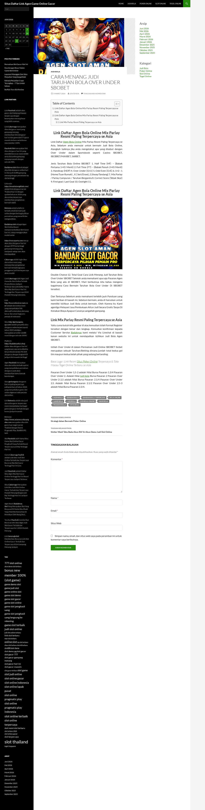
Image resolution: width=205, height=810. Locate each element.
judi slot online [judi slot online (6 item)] (13, 629)
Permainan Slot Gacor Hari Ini (16, 64)
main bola (103, 401)
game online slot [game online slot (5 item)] (13, 591)
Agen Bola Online (72, 141)
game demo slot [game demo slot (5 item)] (13, 584)
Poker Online (146, 4)
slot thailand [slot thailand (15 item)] (16, 741)
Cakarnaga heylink (17, 455)
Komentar (57, 459)
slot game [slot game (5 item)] (23, 670)
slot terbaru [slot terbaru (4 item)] (19, 728)
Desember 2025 (147, 44)
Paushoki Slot (10, 148)
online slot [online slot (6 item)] (11, 642)
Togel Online (175, 4)
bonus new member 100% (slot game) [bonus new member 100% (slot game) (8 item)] (15, 575)
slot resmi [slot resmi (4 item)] (9, 728)
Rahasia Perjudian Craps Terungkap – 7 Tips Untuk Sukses (15, 83)
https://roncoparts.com (14, 240)
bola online (115, 398)
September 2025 (147, 53)
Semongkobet (13, 536)
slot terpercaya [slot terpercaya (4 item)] (12, 736)
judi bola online (87, 401)
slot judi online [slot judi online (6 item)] (13, 674)
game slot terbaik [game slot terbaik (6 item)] (15, 625)
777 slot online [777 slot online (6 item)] (13, 563)
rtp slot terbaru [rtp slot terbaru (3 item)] (22, 642)
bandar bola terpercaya (94, 398)
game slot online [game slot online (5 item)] (13, 602)
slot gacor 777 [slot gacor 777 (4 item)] (11, 654)
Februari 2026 (146, 39)
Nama (54, 497)
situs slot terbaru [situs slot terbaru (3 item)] (11, 645)
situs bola (74, 405)
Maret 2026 (145, 36)
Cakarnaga (12, 127)
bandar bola (73, 398)
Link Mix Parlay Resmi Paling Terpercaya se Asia (80, 122)
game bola (58, 401)
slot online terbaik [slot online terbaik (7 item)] (16, 716)
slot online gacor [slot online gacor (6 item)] (14, 678)
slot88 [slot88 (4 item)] (7, 648)
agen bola (58, 398)
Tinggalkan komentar (95, 93)
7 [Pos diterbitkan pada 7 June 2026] (27, 29)
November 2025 (147, 47)
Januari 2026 (146, 42)
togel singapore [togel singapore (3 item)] (10, 746)
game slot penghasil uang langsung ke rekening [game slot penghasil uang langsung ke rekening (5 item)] (15, 617)
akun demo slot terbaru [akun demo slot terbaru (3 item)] (13, 566)
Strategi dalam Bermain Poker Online (86, 419)
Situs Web (56, 523)
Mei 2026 (144, 31)
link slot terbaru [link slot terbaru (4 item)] (12, 635)
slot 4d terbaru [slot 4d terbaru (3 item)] (22, 645)
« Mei (7, 48)
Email (54, 510)
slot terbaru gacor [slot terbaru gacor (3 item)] (11, 734)
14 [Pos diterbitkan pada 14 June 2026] (27, 33)
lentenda (74, 93)
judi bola (84, 375)
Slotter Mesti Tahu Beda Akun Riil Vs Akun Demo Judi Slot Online (86, 430)
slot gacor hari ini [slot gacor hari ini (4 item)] (13, 663)
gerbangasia (13, 381)
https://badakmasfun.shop (15, 343)
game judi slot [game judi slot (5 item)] (12, 588)
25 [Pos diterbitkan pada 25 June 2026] (17, 41)
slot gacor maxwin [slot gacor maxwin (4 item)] (13, 667)
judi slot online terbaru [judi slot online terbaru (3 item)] (13, 633)
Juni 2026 (144, 28)
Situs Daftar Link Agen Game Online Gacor (30, 3)
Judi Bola (132, 4)
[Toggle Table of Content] (115, 103)
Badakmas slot (10, 167)
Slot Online (160, 4)
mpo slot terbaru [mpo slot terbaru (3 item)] (10, 638)
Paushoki (11, 110)
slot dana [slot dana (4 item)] (15, 648)
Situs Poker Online (87, 361)
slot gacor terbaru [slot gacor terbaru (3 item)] (11, 671)
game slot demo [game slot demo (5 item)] (13, 595)
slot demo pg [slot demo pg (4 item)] (10, 651)
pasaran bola (59, 405)
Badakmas (76, 332)
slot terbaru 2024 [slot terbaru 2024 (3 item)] (11, 731)
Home (121, 4)
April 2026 (145, 34)
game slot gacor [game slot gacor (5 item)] (13, 599)
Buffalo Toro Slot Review (14, 89)
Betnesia (8, 208)
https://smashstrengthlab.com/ (17, 186)
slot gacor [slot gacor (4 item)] (21, 651)
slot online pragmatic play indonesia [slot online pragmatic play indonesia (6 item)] (13, 707)
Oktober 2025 (146, 50)
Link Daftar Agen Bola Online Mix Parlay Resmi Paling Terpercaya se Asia (86, 110)
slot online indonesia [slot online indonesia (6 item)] (17, 682)
